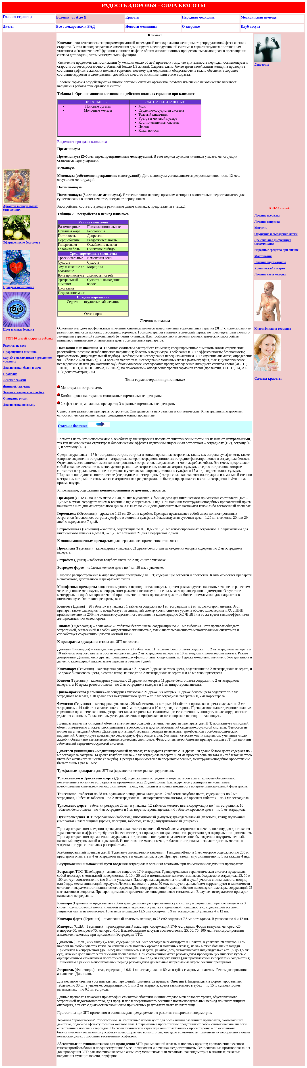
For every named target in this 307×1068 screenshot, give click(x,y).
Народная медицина (198, 17)
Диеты (8, 26)
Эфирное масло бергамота (21, 242)
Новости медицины (141, 26)
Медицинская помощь (259, 17)
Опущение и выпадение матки (275, 234)
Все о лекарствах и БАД (75, 26)
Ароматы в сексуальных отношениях (20, 207)
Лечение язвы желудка (270, 274)
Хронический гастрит (269, 268)
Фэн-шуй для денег (16, 386)
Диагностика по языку (19, 404)
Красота (132, 17)
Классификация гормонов (272, 328)
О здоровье (191, 26)
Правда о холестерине (18, 287)
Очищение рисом (15, 398)
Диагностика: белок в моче (22, 367)
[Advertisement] (16, 101)
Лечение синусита (267, 221)
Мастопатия (262, 256)
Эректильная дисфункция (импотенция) (272, 241)
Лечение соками (14, 380)
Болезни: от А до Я (71, 17)
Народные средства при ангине (276, 250)
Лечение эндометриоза (270, 262)
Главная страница (17, 17)
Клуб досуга (250, 26)
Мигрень (260, 227)
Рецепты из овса (14, 345)
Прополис (10, 374)
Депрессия (261, 64)
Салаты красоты (268, 378)
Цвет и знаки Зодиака (18, 329)
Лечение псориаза (267, 215)
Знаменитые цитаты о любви (23, 392)
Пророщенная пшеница (20, 352)
